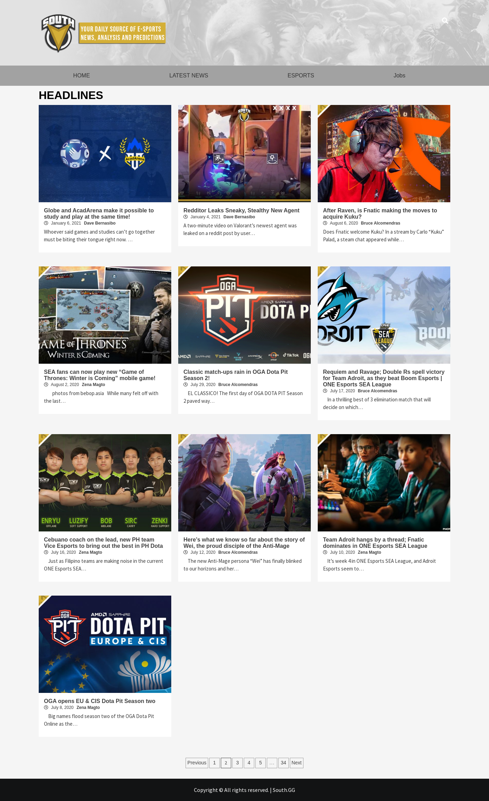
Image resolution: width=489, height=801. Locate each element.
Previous (196, 762)
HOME (81, 75)
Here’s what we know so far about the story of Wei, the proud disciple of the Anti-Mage (244, 543)
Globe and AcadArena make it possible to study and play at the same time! (99, 213)
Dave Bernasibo (100, 223)
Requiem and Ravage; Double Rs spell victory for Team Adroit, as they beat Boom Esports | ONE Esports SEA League (384, 378)
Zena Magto (93, 384)
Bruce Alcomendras (380, 223)
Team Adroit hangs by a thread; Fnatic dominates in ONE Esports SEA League (375, 543)
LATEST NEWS (188, 75)
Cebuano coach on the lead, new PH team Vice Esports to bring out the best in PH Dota (103, 543)
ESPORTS (301, 75)
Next (297, 762)
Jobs (399, 75)
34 (283, 762)
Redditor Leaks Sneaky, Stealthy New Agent (241, 210)
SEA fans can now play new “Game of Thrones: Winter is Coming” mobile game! (100, 375)
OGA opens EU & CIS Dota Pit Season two (99, 701)
